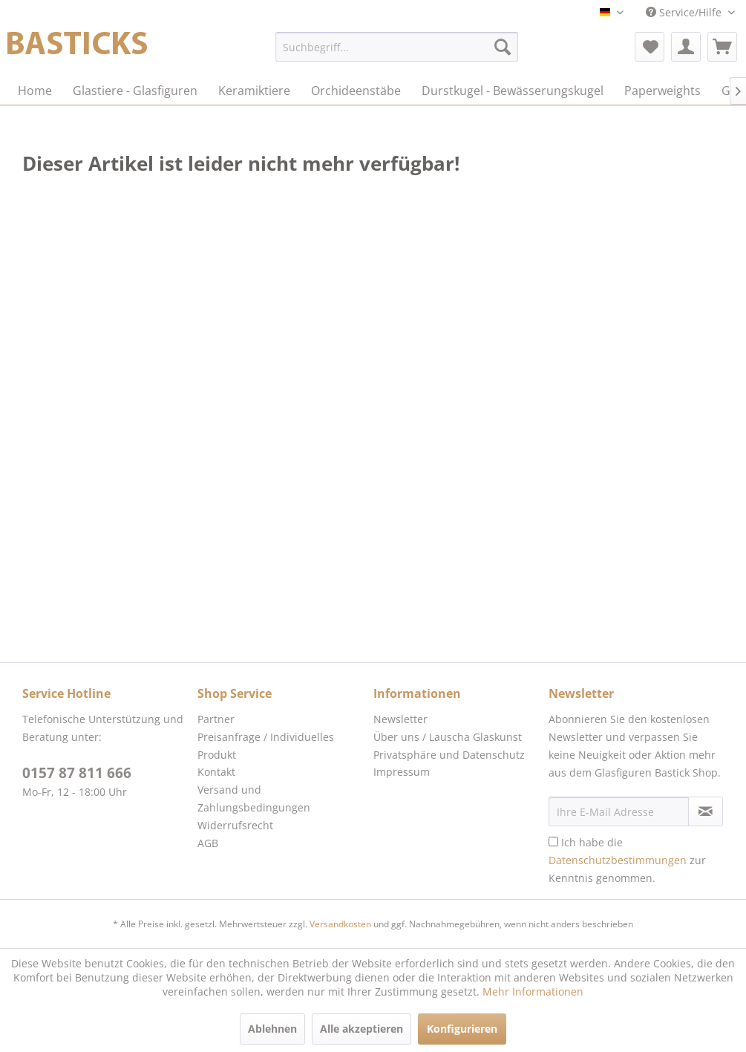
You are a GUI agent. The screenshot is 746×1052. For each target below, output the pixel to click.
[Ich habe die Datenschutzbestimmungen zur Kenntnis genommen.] (553, 841)
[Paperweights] (662, 90)
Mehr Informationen (532, 991)
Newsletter (400, 719)
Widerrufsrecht (235, 825)
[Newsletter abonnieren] (705, 811)
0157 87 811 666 (76, 773)
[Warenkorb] (722, 47)
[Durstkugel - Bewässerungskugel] (512, 90)
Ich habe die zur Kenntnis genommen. (627, 860)
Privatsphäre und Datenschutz (449, 755)
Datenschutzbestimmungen (618, 860)
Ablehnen (272, 1029)
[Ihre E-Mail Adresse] (619, 811)
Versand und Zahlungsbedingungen (253, 798)
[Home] (34, 90)
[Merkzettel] (649, 47)
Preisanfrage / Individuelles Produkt (265, 746)
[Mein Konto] (686, 47)
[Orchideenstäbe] (356, 90)
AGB (207, 843)
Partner (216, 719)
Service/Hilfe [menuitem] (685, 12)
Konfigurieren (462, 1029)
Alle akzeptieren (361, 1029)
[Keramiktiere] (254, 90)
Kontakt (216, 772)
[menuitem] (396, 47)
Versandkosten (340, 924)
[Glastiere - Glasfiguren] (135, 90)
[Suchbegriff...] (396, 47)
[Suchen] (502, 47)
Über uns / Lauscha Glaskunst (447, 737)
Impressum (401, 772)
